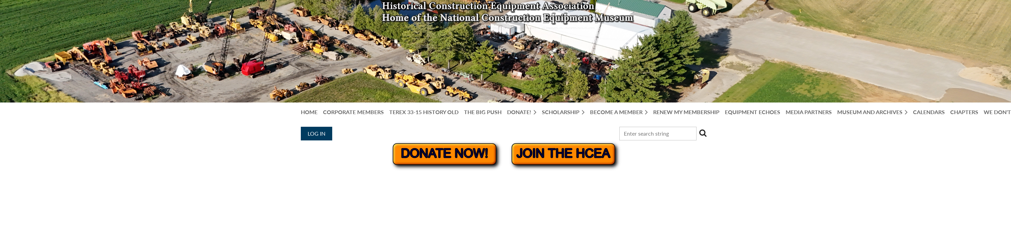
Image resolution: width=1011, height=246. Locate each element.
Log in (316, 133)
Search (703, 133)
